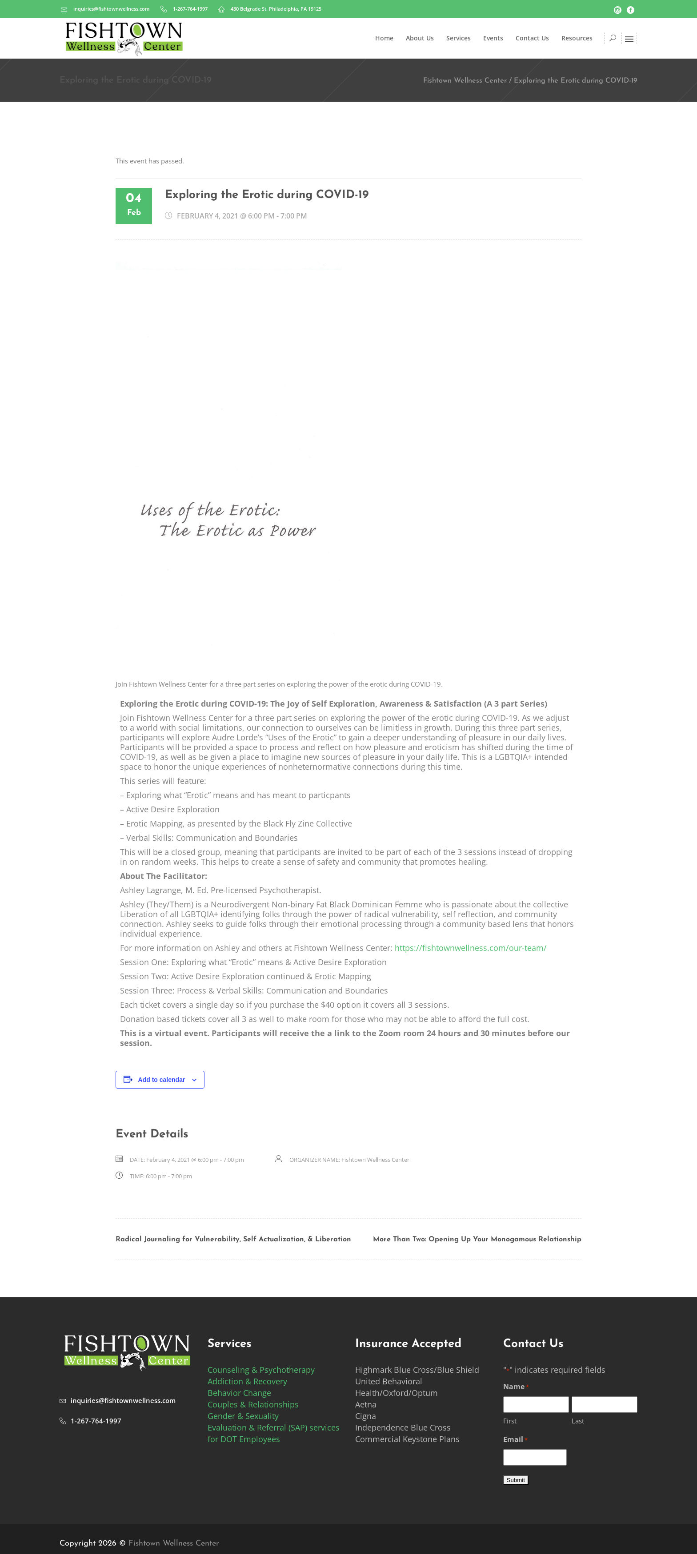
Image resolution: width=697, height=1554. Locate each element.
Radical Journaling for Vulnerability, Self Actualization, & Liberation (233, 1239)
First (510, 1420)
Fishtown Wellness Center (465, 80)
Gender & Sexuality (243, 1416)
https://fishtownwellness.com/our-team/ (471, 947)
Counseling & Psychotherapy (261, 1369)
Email (515, 1440)
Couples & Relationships (253, 1404)
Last (578, 1420)
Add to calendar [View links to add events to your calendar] (161, 1079)
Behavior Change (239, 1392)
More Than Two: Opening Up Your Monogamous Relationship (477, 1239)
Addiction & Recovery (247, 1381)
